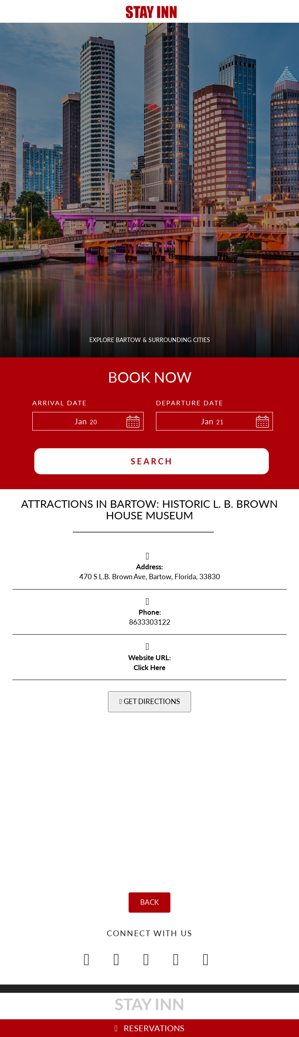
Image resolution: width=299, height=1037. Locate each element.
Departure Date (189, 403)
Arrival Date (59, 403)
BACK (149, 902)
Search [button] (152, 461)
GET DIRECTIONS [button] (149, 701)
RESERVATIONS (149, 1028)
